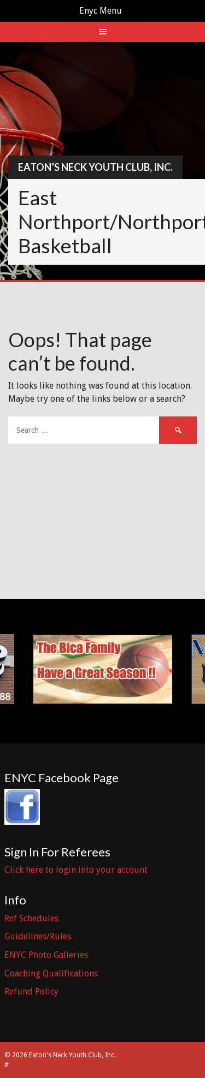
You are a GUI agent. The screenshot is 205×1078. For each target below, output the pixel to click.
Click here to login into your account (76, 870)
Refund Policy (31, 991)
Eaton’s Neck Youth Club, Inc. (95, 167)
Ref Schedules (31, 918)
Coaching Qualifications (51, 973)
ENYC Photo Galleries (46, 955)
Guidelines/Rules (37, 936)
